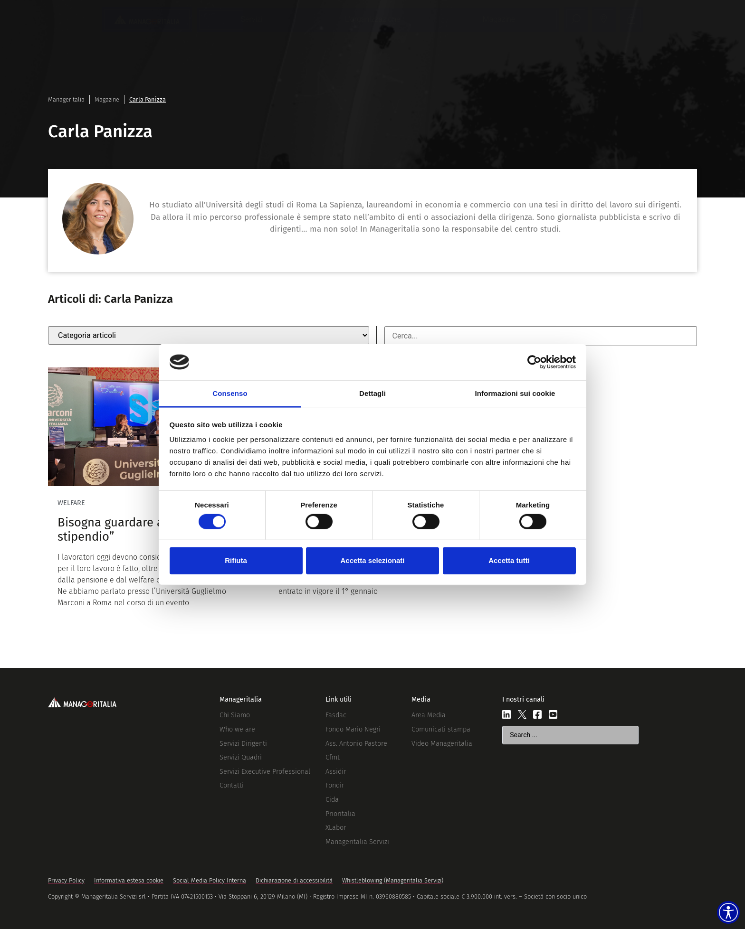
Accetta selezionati (372, 560)
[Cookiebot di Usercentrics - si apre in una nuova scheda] (534, 362)
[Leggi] (151, 492)
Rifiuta (236, 560)
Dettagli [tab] (372, 393)
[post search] (540, 336)
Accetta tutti (509, 560)
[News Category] (208, 335)
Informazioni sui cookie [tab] (515, 393)
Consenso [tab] (229, 393)
